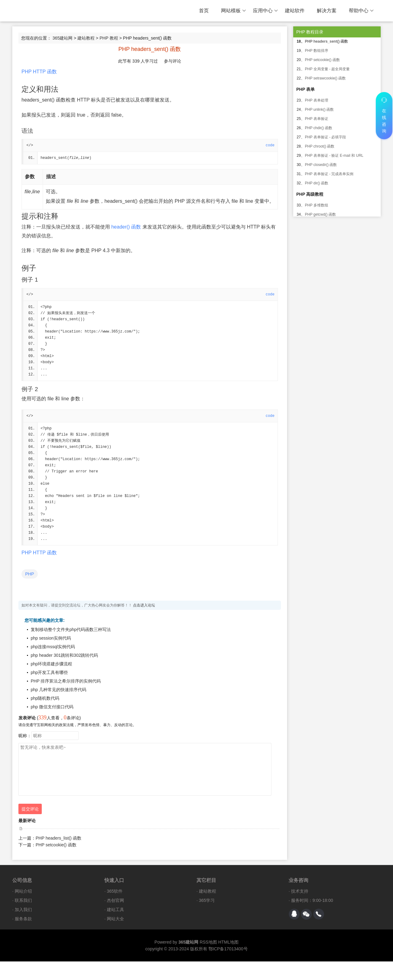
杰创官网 (115, 901)
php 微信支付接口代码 (52, 707)
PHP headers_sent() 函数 (326, 41)
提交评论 (30, 809)
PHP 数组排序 (316, 50)
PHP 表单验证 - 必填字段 (325, 137)
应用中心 (265, 10)
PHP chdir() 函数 (318, 128)
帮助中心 (361, 10)
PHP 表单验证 (316, 119)
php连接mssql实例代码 (53, 647)
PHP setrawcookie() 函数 (325, 78)
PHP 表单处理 (316, 100)
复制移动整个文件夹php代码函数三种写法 (71, 630)
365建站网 (62, 38)
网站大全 (115, 919)
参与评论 (172, 61)
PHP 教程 (108, 38)
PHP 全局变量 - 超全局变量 (327, 69)
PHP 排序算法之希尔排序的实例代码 (66, 681)
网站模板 (233, 10)
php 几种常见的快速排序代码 (58, 690)
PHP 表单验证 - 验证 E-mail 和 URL (334, 155)
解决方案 (327, 10)
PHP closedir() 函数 (321, 165)
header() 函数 (126, 226)
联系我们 (23, 901)
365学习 (207, 901)
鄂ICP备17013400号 (228, 949)
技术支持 (299, 891)
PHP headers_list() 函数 (58, 838)
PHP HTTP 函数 (39, 71)
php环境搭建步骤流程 (51, 664)
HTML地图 (228, 942)
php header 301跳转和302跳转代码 (64, 655)
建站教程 (86, 38)
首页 (204, 10)
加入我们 (23, 910)
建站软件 (295, 10)
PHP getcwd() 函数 (320, 214)
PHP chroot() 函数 (319, 146)
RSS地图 (208, 942)
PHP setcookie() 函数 (56, 845)
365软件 (115, 891)
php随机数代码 (45, 698)
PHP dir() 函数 (316, 183)
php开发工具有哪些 (49, 673)
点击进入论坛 (144, 606)
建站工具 (115, 910)
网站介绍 (23, 891)
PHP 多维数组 (316, 205)
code (270, 145)
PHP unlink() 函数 (319, 109)
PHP (29, 574)
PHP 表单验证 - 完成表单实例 (329, 174)
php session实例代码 (51, 638)
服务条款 (23, 919)
